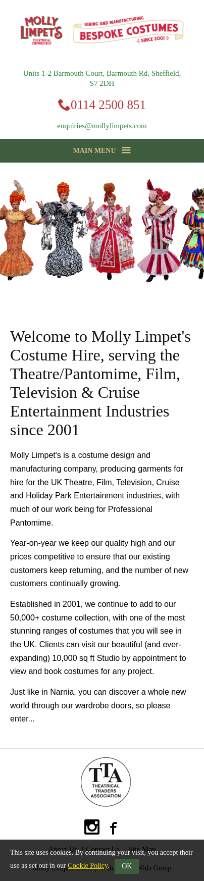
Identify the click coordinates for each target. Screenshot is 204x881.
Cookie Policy (88, 865)
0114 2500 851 (108, 105)
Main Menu (102, 150)
